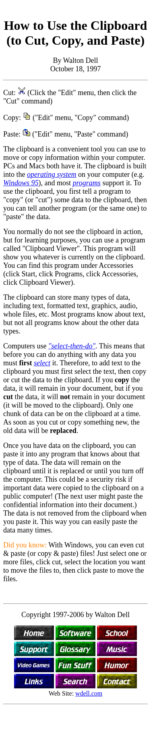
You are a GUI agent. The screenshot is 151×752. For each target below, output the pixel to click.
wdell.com (88, 693)
